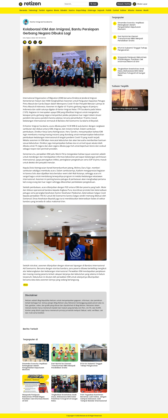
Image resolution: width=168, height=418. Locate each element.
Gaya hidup (81, 10)
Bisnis (56, 10)
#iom (25, 285)
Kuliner (123, 10)
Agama (49, 10)
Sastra (72, 10)
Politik (108, 10)
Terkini (42, 10)
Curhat (116, 10)
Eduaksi (63, 10)
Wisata (131, 10)
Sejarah (100, 10)
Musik (145, 10)
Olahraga (92, 10)
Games (139, 10)
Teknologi (33, 10)
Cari (93, 4)
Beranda (23, 10)
